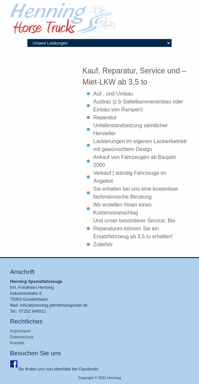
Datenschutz (21, 336)
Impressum (20, 330)
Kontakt (17, 342)
